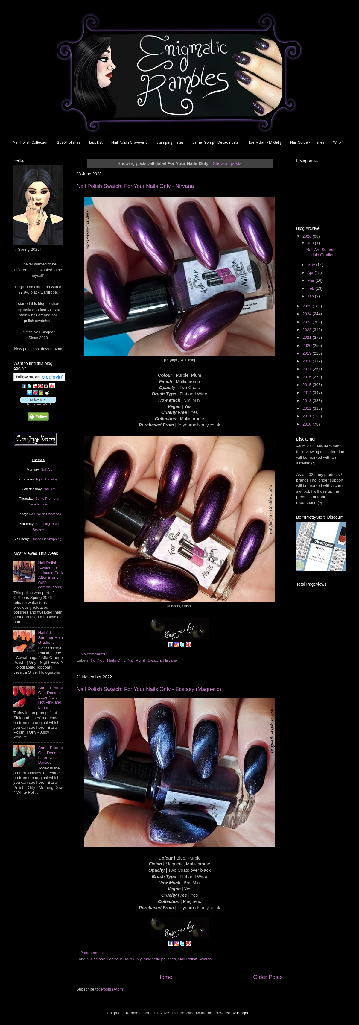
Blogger (244, 1013)
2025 (307, 306)
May (311, 264)
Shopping (54, 539)
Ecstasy (97, 959)
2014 (307, 392)
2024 (307, 314)
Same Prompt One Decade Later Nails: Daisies (50, 755)
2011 (307, 416)
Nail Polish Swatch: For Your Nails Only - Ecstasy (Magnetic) (149, 689)
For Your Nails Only (108, 660)
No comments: (94, 654)
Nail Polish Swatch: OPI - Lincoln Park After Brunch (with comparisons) (50, 575)
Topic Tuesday (46, 479)
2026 (307, 236)
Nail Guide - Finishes (307, 142)
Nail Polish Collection (30, 142)
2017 (307, 369)
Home (164, 977)
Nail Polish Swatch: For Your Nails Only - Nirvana (135, 186)
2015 (307, 384)
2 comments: (93, 952)
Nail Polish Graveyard (129, 142)
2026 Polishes (68, 142)
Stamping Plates (170, 142)
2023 (307, 322)
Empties (37, 539)
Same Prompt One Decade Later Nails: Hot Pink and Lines (50, 698)
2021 (307, 337)
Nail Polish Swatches (45, 514)
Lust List (96, 142)
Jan (311, 296)
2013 (307, 400)
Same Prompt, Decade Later (216, 142)
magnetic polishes (160, 959)
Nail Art (46, 469)
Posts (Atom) (112, 989)
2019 (307, 353)
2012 (307, 408)
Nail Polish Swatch (144, 660)
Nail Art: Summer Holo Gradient (50, 637)
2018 (307, 361)
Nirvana (170, 660)
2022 (307, 329)
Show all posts (227, 163)
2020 (307, 345)
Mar (311, 280)
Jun (311, 243)
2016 (307, 377)
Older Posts (268, 977)
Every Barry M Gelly (265, 142)
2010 (307, 424)
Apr (311, 272)
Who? (338, 142)
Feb (311, 288)
